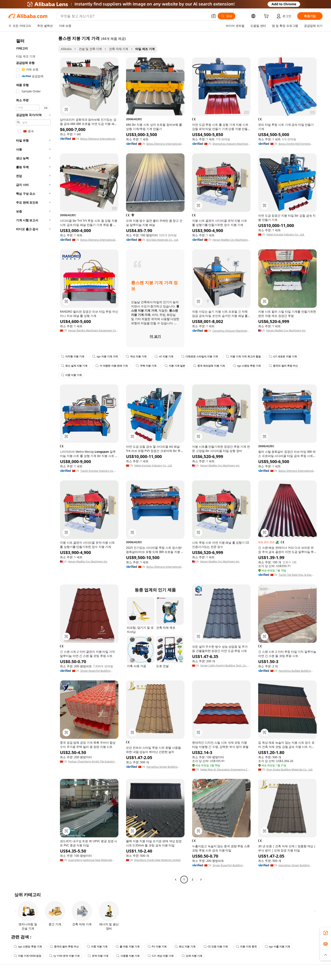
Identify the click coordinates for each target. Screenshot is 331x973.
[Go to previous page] (175, 879)
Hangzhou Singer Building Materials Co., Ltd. (161, 767)
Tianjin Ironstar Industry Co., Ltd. (97, 471)
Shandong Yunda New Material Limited (157, 860)
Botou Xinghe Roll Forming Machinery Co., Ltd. (294, 144)
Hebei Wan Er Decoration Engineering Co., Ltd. (225, 769)
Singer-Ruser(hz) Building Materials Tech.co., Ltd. (95, 671)
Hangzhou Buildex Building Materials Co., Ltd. (294, 671)
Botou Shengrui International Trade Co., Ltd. (97, 139)
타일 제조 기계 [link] (145, 49)
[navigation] (32, 459)
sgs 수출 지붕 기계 (277, 946)
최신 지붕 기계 (185, 946)
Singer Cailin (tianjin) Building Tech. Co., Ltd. (223, 665)
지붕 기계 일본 (174, 366)
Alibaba (66, 49)
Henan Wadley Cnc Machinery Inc (286, 330)
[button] (213, 16)
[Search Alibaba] (134, 16)
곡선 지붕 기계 (136, 356)
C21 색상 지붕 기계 (161, 956)
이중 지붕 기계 (71, 375)
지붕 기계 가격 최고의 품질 (243, 356)
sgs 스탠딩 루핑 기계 (247, 366)
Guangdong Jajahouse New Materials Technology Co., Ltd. (90, 860)
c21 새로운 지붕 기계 (283, 356)
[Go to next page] (201, 879)
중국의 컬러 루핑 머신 (283, 366)
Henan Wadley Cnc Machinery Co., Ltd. (230, 240)
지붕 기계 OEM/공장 (27, 956)
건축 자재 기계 (118, 49)
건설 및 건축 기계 (90, 49)
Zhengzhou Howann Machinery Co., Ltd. (231, 144)
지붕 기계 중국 (246, 946)
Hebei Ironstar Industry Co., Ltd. (285, 234)
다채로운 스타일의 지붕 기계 (199, 356)
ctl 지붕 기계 (164, 356)
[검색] (226, 16)
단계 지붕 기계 (192, 956)
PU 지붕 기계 (157, 946)
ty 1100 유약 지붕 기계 (64, 956)
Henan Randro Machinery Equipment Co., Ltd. (92, 330)
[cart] (267, 16)
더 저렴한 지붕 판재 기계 (111, 366)
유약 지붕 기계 (98, 956)
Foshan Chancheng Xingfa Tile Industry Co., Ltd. (91, 761)
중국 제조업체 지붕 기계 (209, 366)
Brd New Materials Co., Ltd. (162, 240)
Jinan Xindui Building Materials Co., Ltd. (289, 769)
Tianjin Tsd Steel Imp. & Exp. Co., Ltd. (295, 575)
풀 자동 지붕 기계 (127, 946)
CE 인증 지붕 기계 (215, 946)
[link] (325, 932)
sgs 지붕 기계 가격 (105, 356)
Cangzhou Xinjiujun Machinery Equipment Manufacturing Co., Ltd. (230, 330)
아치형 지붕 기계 (72, 356)
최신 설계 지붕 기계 (74, 366)
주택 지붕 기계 (146, 366)
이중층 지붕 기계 (128, 956)
